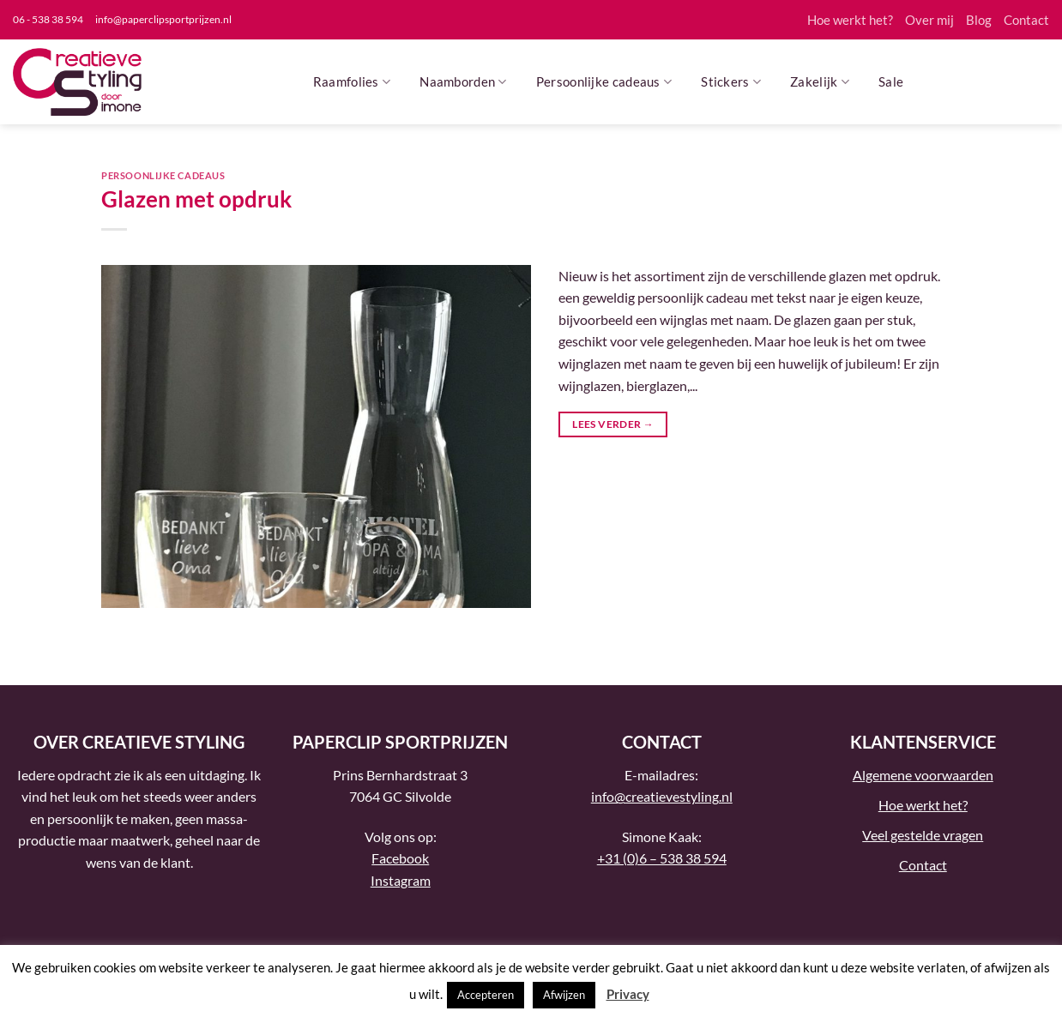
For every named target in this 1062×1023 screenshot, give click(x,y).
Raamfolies (352, 82)
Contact (1026, 19)
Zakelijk (819, 82)
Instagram (401, 880)
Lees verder (613, 424)
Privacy (627, 994)
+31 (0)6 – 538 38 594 (662, 858)
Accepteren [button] (485, 995)
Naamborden (463, 82)
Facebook (400, 858)
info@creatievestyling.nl (662, 796)
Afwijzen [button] (564, 995)
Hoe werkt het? (850, 19)
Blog (979, 19)
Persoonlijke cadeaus (604, 82)
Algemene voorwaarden (923, 775)
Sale (890, 81)
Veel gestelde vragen (922, 835)
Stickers (731, 82)
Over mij (929, 19)
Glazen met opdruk (196, 199)
